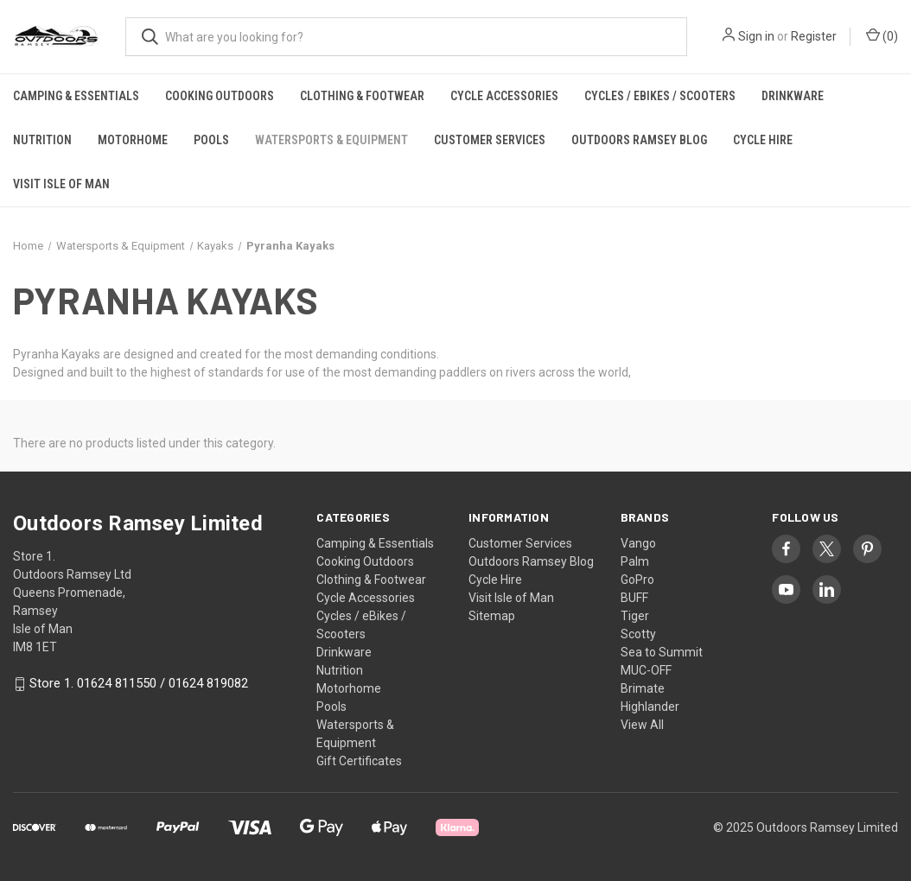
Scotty (638, 634)
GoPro (637, 579)
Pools (211, 140)
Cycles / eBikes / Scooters (660, 96)
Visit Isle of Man (61, 184)
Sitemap (491, 616)
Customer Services (489, 140)
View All (642, 725)
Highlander (650, 706)
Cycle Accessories (504, 96)
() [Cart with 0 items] (882, 35)
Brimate (643, 688)
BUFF (634, 598)
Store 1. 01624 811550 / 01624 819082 (138, 684)
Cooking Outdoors (219, 96)
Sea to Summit (662, 652)
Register (814, 36)
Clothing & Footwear (362, 96)
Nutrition (42, 140)
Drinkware (792, 96)
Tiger (635, 616)
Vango (638, 543)
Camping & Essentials (76, 96)
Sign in (756, 36)
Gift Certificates (359, 761)
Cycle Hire (763, 140)
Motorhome (133, 140)
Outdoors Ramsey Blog (639, 140)
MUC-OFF (646, 670)
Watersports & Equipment (331, 140)
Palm (635, 561)
